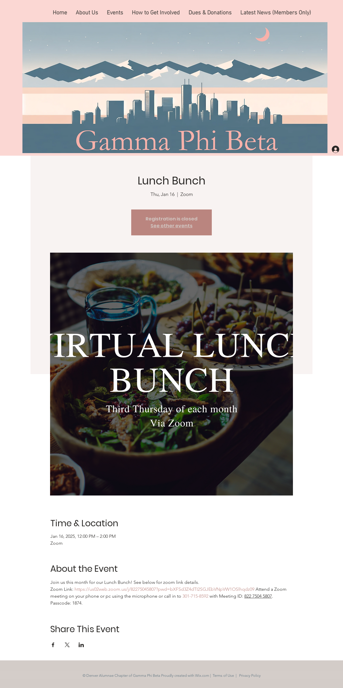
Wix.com (202, 675)
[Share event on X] (67, 645)
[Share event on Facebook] (53, 645)
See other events (171, 225)
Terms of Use (223, 675)
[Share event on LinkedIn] (81, 645)
